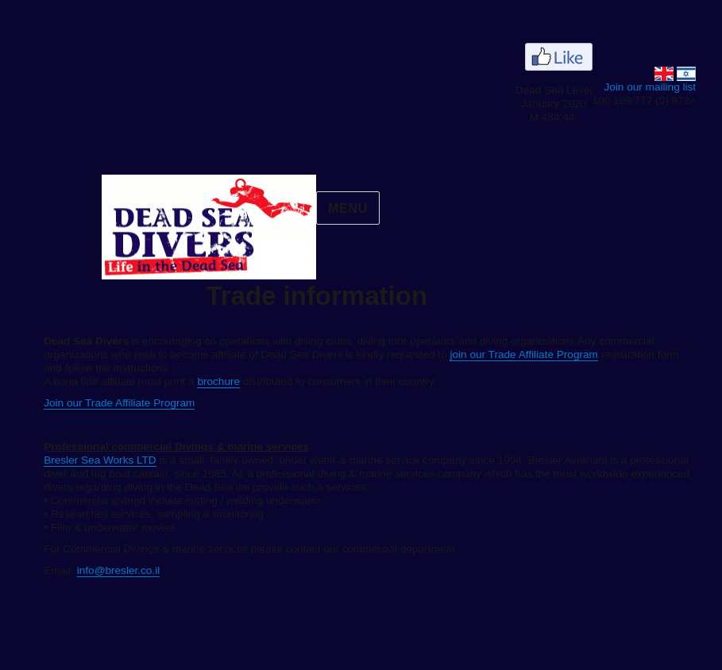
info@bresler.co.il (89, 570)
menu (318, 208)
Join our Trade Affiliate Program (89, 403)
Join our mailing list (620, 87)
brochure (189, 381)
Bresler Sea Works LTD (70, 460)
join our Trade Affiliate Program (494, 354)
